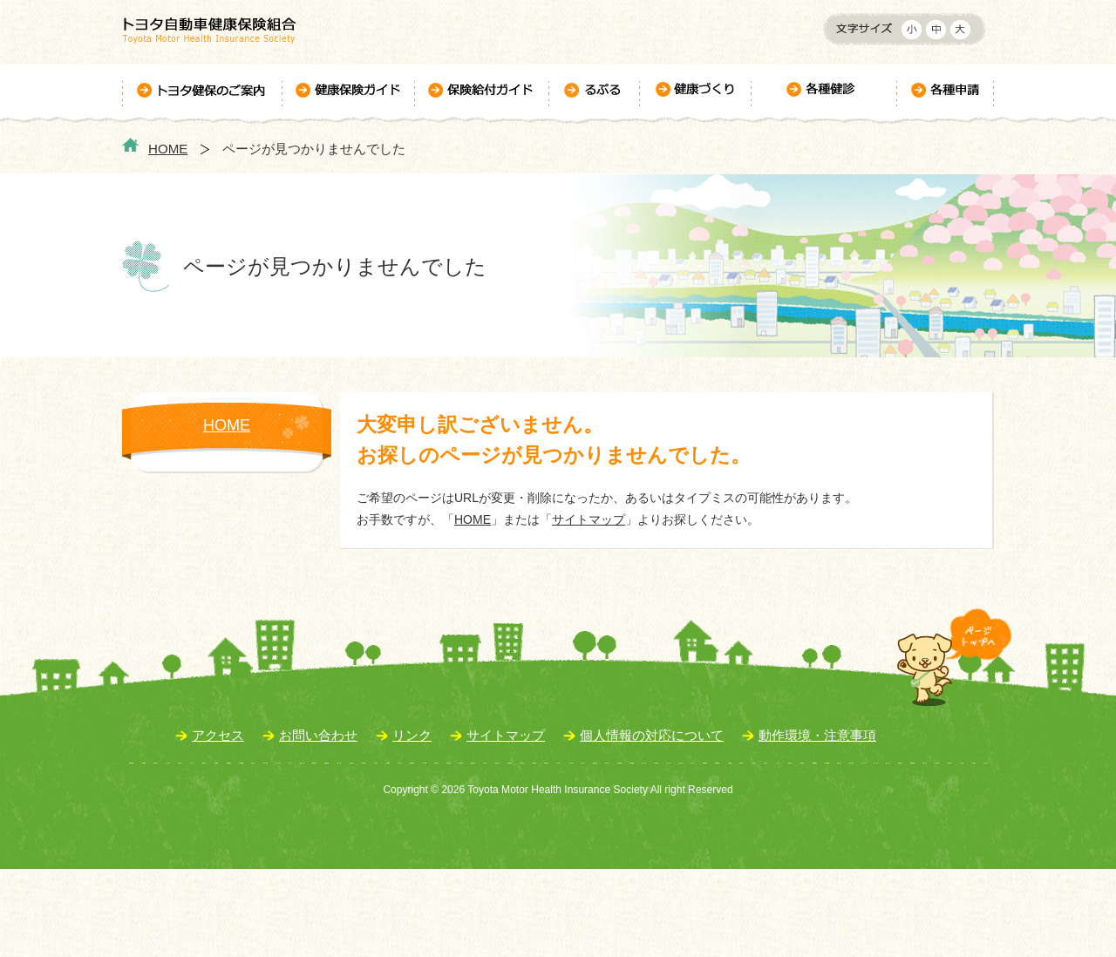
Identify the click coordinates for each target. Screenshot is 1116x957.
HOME (167, 148)
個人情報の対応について (652, 735)
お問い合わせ (318, 735)
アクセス (218, 735)
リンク (412, 735)
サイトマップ (588, 519)
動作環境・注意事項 (817, 735)
